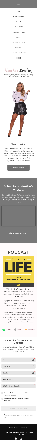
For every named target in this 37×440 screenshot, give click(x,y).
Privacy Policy (13, 428)
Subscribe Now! (18, 233)
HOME (18, 11)
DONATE (18, 58)
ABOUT (18, 22)
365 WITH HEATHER (18, 42)
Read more (18, 167)
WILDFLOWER (18, 27)
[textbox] (18, 144)
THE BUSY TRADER (18, 32)
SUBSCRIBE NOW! (18, 408)
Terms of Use (24, 428)
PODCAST (18, 48)
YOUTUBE (18, 37)
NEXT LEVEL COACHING (18, 53)
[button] (18, 379)
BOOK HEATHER (18, 17)
